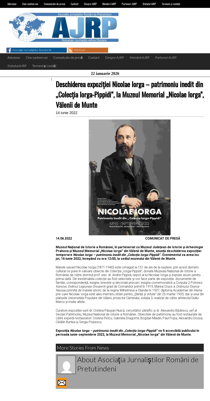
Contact (75, 4)
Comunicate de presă (54, 4)
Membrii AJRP (109, 4)
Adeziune (12, 4)
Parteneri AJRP (129, 4)
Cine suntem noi (30, 4)
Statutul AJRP (149, 4)
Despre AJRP (90, 4)
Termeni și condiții (171, 4)
